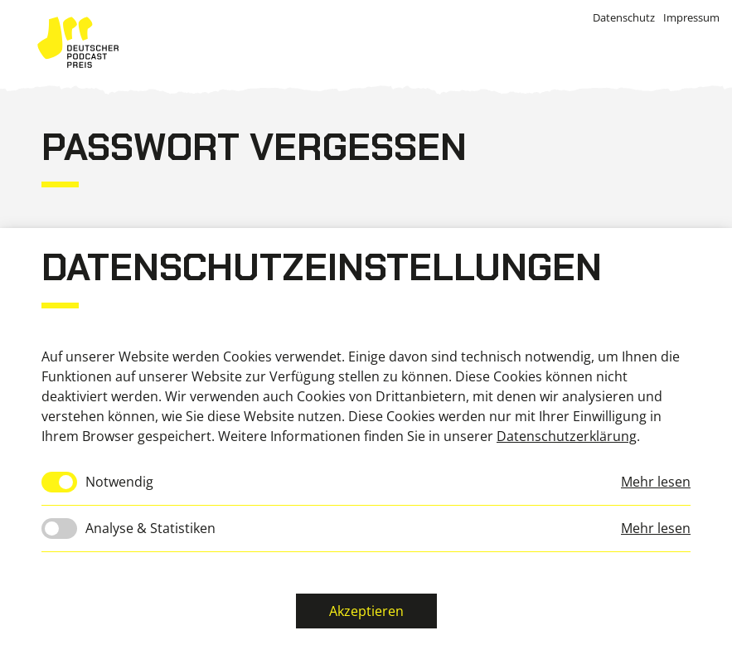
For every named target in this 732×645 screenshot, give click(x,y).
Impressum (691, 17)
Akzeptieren (366, 611)
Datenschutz (624, 17)
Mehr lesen (656, 482)
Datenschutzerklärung (567, 436)
